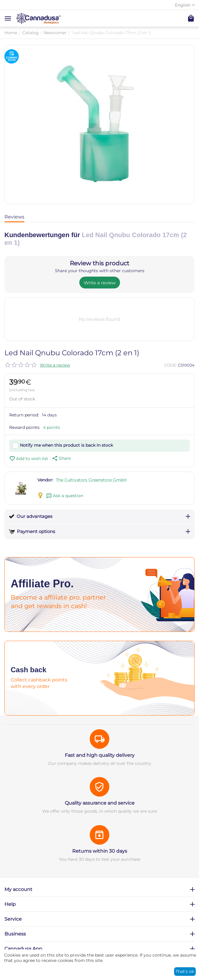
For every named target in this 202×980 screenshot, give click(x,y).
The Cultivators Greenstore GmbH (91, 480)
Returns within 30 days (99, 851)
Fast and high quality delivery (100, 755)
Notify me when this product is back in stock (66, 445)
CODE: (170, 365)
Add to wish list (28, 459)
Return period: (24, 415)
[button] (61, 458)
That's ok (185, 971)
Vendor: (45, 480)
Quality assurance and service (100, 803)
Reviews (14, 217)
